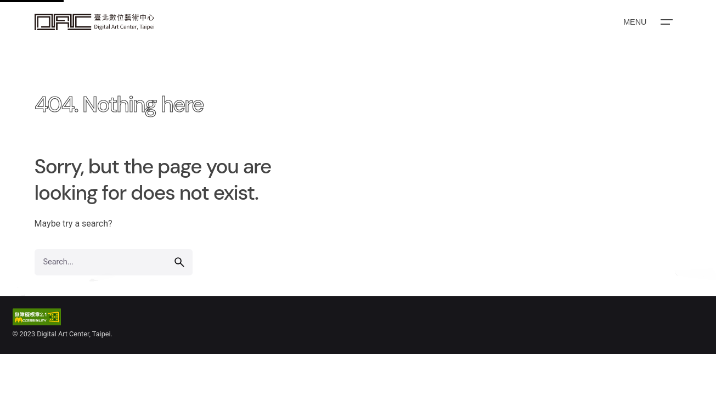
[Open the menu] (646, 22)
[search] (179, 262)
